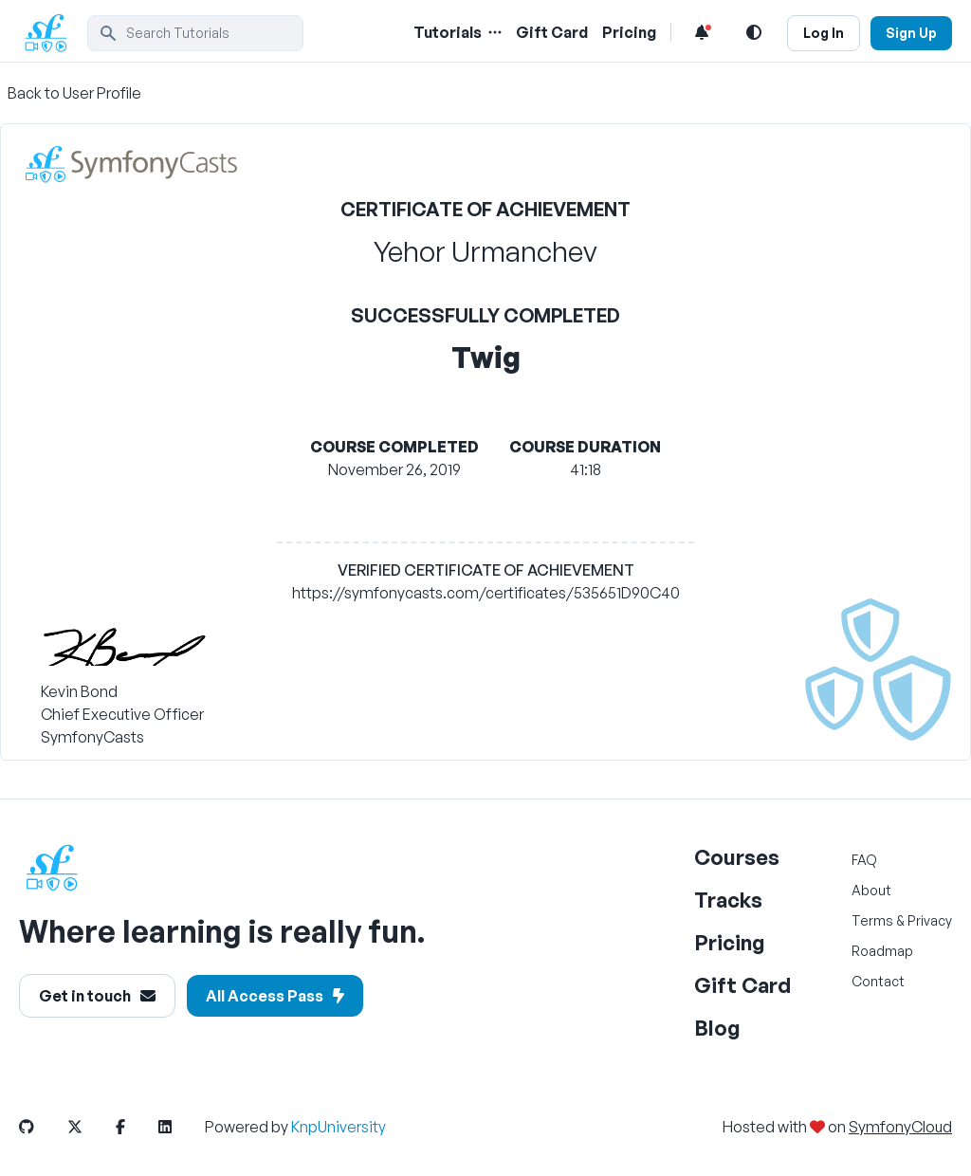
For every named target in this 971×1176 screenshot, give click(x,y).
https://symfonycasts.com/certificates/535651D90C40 (486, 592)
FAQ (864, 860)
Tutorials (447, 32)
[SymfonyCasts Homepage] (53, 32)
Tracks (728, 899)
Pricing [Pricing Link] (629, 32)
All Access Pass (275, 995)
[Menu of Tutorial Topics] (493, 32)
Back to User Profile (74, 92)
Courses (736, 857)
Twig (486, 357)
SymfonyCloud (900, 1126)
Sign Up (911, 33)
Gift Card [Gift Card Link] (552, 32)
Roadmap (882, 951)
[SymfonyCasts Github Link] (41, 1126)
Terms (872, 920)
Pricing (729, 942)
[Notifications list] (702, 32)
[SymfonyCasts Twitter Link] (90, 1126)
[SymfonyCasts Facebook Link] (136, 1126)
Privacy (929, 920)
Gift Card (742, 985)
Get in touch (97, 995)
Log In (823, 33)
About (871, 890)
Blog (717, 1027)
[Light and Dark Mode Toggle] (754, 32)
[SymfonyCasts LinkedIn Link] (180, 1126)
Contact (878, 981)
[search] (195, 33)
